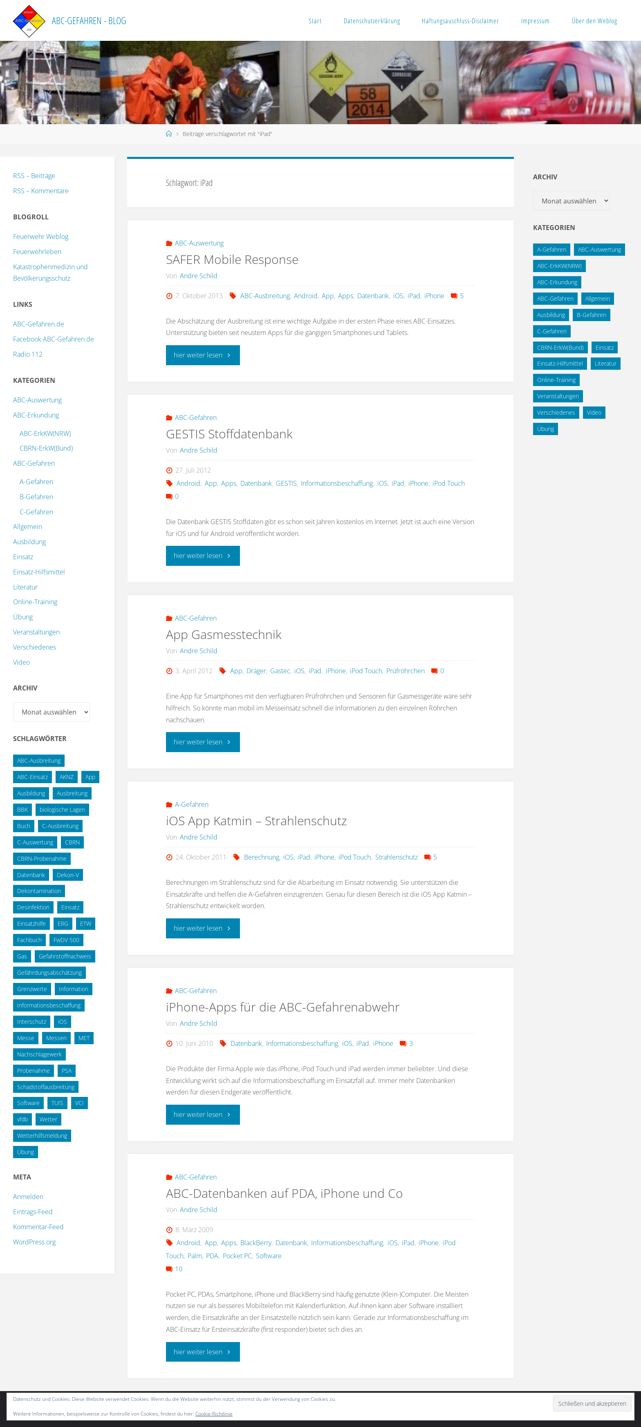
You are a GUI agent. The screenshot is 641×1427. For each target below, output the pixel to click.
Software (269, 1254)
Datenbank (373, 295)
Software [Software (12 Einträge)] (28, 1103)
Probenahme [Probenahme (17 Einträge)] (33, 1070)
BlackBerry (255, 1241)
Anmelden (28, 1196)
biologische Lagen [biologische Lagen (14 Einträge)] (62, 809)
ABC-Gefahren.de (38, 323)
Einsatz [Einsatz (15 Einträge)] (70, 907)
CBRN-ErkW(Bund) (46, 448)
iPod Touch (449, 482)
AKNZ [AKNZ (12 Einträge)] (67, 777)
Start (315, 20)
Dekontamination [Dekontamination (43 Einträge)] (39, 891)
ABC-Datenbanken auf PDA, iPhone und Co (284, 1192)
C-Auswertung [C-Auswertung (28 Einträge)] (35, 842)
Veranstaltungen (36, 632)
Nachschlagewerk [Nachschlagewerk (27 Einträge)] (39, 1054)
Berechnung (261, 856)
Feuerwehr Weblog (40, 236)
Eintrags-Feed (33, 1211)
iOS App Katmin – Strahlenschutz (256, 819)
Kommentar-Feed (38, 1226)
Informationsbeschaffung (337, 482)
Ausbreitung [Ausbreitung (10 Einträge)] (72, 793)
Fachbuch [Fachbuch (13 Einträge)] (29, 940)
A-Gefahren (191, 803)
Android (306, 295)
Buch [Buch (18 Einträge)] (23, 826)
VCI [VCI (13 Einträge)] (79, 1103)
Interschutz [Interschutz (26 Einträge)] (31, 1021)
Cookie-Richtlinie (214, 1413)
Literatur (25, 587)
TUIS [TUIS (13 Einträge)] (57, 1103)
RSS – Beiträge (34, 175)
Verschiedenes (34, 647)
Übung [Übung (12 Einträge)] (545, 429)
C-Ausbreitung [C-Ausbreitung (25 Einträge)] (60, 826)
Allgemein (27, 526)
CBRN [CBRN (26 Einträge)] (72, 842)
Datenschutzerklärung (372, 20)
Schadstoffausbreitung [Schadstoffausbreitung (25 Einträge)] (45, 1087)
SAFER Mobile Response (232, 259)
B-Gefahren (36, 496)
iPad (414, 295)
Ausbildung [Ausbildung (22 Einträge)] (31, 793)
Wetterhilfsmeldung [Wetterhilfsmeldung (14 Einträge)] (42, 1135)
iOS (398, 295)
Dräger (256, 670)
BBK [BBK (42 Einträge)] (22, 809)
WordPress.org (34, 1241)
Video (21, 662)
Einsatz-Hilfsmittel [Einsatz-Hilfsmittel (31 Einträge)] (560, 363)
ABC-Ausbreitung (265, 295)
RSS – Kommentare (41, 190)
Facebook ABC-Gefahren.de (53, 339)
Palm (195, 1254)
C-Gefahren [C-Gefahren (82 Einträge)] (552, 331)
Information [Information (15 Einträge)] (73, 989)
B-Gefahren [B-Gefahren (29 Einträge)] (591, 315)
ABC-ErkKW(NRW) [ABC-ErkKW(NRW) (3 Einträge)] (559, 266)
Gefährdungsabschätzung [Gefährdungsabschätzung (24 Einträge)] (49, 972)
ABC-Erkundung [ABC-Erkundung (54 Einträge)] (557, 282)
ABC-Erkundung (36, 415)
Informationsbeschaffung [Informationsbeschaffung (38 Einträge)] (49, 1005)
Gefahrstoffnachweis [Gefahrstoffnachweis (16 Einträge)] (65, 956)
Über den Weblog (594, 20)
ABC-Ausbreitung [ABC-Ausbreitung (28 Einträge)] (39, 760)
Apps (345, 295)
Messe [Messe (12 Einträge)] (25, 1038)
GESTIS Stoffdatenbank (229, 433)
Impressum (535, 20)
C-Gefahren (36, 511)
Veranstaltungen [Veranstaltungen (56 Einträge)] (558, 396)
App (328, 295)
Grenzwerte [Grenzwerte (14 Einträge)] (32, 989)
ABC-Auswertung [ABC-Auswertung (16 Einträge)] (599, 249)
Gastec (280, 670)
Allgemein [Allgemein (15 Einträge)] (597, 298)
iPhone (434, 295)
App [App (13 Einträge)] (90, 777)
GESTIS (286, 482)
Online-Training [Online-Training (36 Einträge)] (556, 380)
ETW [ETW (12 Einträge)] (85, 923)
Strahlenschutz (396, 856)
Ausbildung (29, 541)
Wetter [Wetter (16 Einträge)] (48, 1119)
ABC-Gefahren (196, 417)
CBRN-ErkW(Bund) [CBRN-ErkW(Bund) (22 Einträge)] (560, 347)
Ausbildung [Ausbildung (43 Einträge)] (551, 315)
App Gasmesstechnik (224, 633)
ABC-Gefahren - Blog (89, 20)
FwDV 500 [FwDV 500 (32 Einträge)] (66, 940)
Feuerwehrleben (37, 251)
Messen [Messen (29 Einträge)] (56, 1038)
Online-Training (35, 601)
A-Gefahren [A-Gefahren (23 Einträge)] (551, 249)
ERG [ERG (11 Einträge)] (63, 923)
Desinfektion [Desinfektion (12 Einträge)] (33, 907)
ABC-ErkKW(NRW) (45, 433)
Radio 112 (28, 354)
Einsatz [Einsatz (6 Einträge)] (605, 347)
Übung (23, 616)
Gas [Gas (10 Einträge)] (22, 956)
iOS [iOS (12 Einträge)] (62, 1021)
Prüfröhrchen (405, 670)
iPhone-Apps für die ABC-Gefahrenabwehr (283, 1006)
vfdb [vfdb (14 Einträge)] (22, 1119)
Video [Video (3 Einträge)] (594, 412)
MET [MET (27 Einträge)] (84, 1038)
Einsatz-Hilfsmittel (39, 571)
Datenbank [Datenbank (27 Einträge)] (31, 875)
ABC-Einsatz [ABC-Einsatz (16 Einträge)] (32, 777)
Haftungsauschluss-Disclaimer (460, 20)
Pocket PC (237, 1254)
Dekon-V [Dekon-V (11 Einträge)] (68, 875)
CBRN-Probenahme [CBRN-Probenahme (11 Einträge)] (42, 858)
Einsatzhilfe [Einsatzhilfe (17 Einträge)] (31, 923)
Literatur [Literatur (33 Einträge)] (605, 363)
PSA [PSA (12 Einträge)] (67, 1070)
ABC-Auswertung (199, 243)
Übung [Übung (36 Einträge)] (25, 1152)
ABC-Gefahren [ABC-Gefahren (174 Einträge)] (555, 298)
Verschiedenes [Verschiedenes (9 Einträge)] (556, 412)
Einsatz (23, 556)
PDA (212, 1254)
